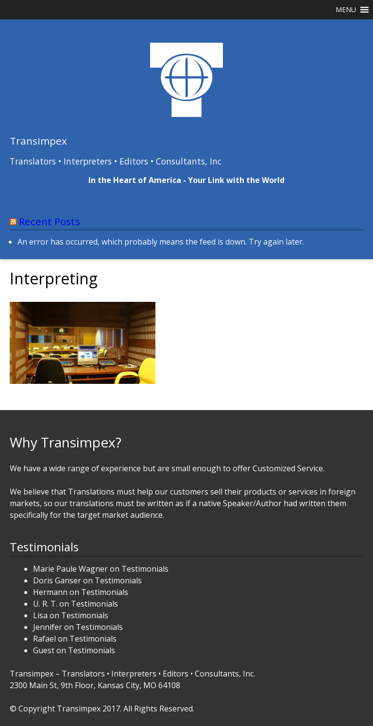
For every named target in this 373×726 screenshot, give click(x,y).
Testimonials (145, 568)
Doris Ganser (57, 580)
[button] (346, 9)
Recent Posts (49, 221)
